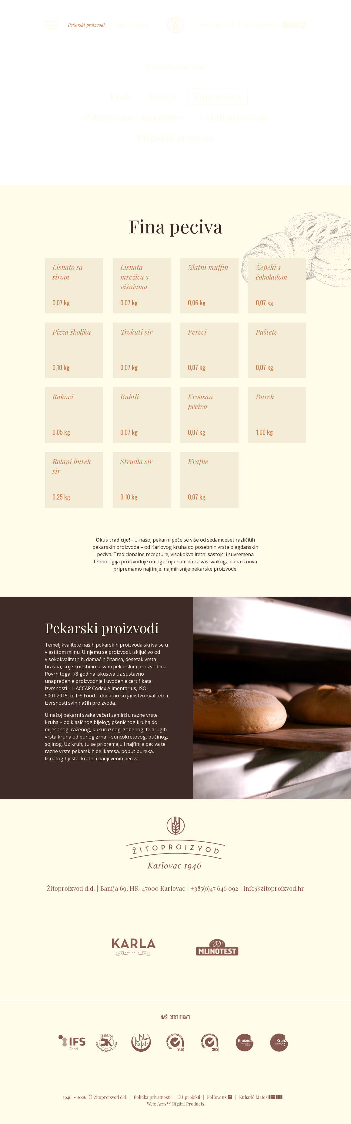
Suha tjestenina (260, 25)
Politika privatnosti (152, 1097)
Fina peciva (218, 96)
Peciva (162, 96)
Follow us (219, 1097)
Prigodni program (175, 138)
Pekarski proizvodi (86, 25)
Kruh (121, 96)
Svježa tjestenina (132, 25)
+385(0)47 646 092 (214, 888)
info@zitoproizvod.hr (273, 888)
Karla (175, 25)
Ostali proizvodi (234, 117)
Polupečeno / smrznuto (133, 117)
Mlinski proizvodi (216, 25)
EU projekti (188, 1097)
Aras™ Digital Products (180, 1104)
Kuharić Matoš (254, 1097)
